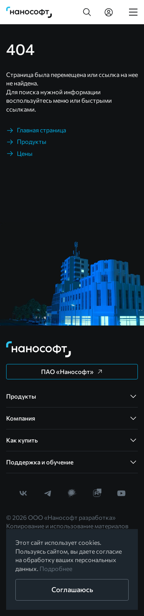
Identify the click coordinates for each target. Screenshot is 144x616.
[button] (87, 12)
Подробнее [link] (56, 568)
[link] (29, 12)
